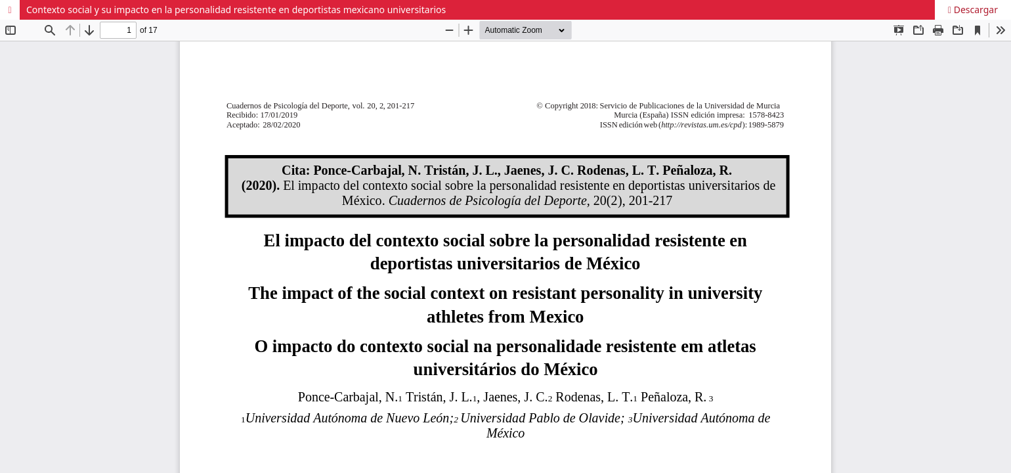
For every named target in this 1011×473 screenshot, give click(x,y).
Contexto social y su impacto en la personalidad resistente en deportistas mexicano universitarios (236, 9)
